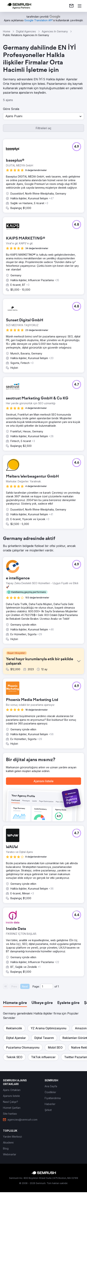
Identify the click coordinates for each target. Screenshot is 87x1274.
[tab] (15, 1089)
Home (6, 31)
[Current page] (47, 1072)
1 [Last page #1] (58, 1072)
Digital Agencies (26, 31)
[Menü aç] (79, 6)
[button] (43, 116)
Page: (36, 1072)
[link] (71, 6)
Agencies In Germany (55, 31)
